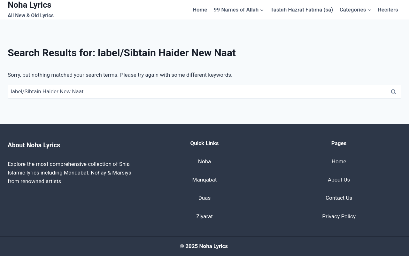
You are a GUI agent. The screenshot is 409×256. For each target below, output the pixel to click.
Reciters (388, 9)
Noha (204, 161)
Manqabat (204, 179)
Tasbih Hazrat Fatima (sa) (302, 9)
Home (200, 9)
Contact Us (339, 198)
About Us (339, 179)
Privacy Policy (339, 216)
